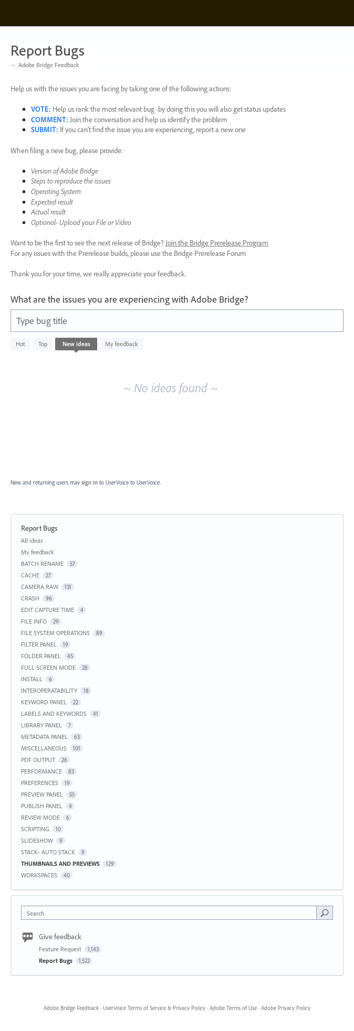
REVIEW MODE (40, 817)
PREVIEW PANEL (42, 794)
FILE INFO (34, 621)
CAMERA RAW (39, 586)
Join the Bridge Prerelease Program (216, 243)
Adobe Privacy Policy (285, 1008)
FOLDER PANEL (41, 656)
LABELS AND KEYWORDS (54, 713)
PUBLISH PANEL (42, 806)
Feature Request (61, 949)
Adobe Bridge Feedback (71, 1008)
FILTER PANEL (39, 644)
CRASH (30, 598)
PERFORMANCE (41, 771)
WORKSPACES (39, 875)
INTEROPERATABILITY (49, 690)
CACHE (30, 575)
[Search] (324, 912)
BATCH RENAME (42, 563)
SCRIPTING (35, 829)
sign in (89, 482)
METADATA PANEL (44, 736)
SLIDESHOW (37, 840)
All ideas (32, 540)
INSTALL (32, 679)
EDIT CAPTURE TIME (47, 610)
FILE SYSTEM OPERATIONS (55, 633)
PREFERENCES (39, 783)
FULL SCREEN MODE (48, 667)
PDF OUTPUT (38, 760)
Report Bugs (56, 960)
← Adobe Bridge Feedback (45, 65)
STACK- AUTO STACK (48, 852)
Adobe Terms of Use (233, 1008)
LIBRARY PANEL (41, 725)
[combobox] (171, 913)
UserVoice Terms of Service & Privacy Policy (154, 1008)
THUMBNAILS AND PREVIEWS (60, 863)
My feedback (121, 344)
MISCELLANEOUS (44, 748)
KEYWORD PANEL (44, 702)
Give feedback (60, 936)
